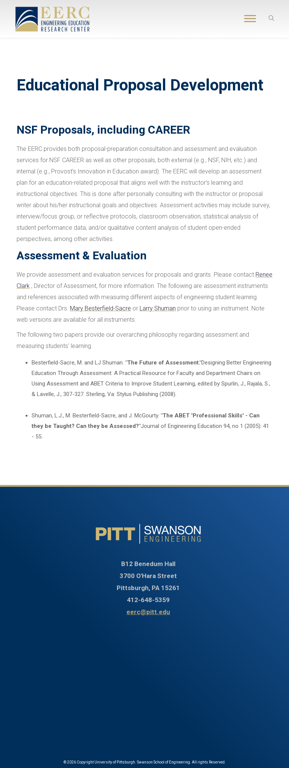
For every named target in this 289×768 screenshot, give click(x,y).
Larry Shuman (158, 308)
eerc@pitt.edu (148, 612)
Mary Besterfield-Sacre (100, 308)
